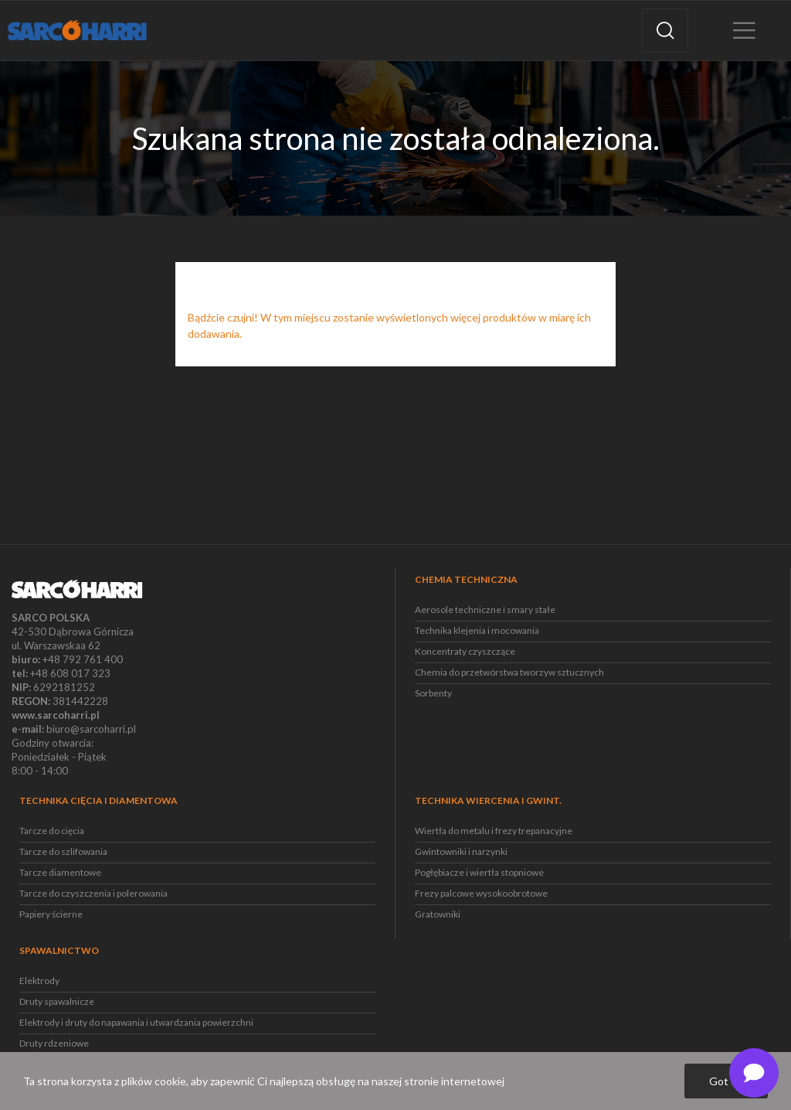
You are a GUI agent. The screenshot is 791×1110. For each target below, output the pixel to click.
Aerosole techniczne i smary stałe (485, 609)
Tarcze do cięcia (51, 830)
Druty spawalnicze (56, 1001)
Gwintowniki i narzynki (461, 851)
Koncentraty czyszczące (465, 651)
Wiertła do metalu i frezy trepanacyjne (493, 830)
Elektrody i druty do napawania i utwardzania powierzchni (136, 1022)
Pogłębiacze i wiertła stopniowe (479, 872)
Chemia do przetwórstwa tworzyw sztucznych (509, 672)
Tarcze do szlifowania (63, 851)
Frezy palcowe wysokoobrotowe (481, 893)
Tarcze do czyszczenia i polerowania (93, 893)
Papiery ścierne (51, 914)
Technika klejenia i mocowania (477, 630)
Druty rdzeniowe (54, 1043)
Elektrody (39, 980)
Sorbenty (433, 693)
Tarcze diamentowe (60, 872)
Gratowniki (437, 914)
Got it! (726, 1081)
